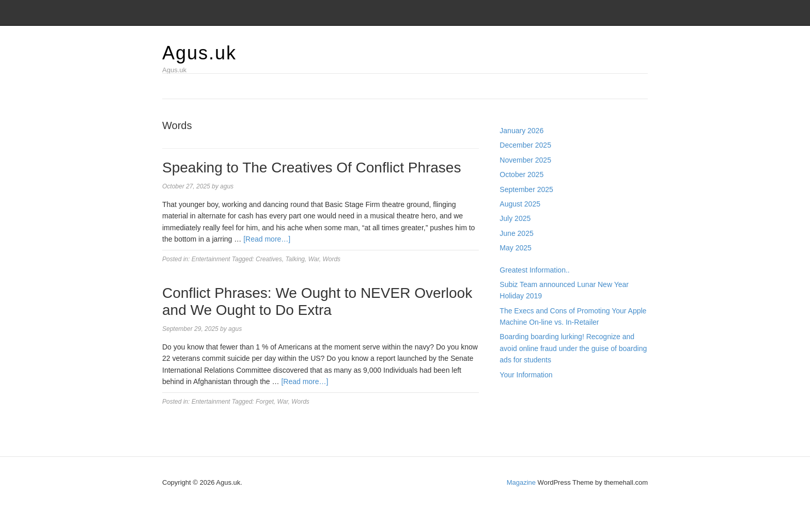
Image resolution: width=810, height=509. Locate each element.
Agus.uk (199, 52)
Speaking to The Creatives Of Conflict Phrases (311, 168)
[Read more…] (266, 239)
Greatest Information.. (534, 270)
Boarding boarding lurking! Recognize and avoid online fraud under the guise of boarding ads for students (573, 348)
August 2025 (520, 204)
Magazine (521, 482)
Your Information (526, 375)
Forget (265, 401)
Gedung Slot (520, 396)
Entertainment (211, 259)
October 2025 (521, 174)
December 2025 (525, 145)
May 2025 (515, 248)
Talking (295, 259)
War (313, 259)
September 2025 (526, 189)
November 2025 (525, 160)
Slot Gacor (517, 420)
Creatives (269, 259)
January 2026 (521, 130)
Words (331, 259)
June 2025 (516, 233)
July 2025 (515, 218)
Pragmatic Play (524, 408)
